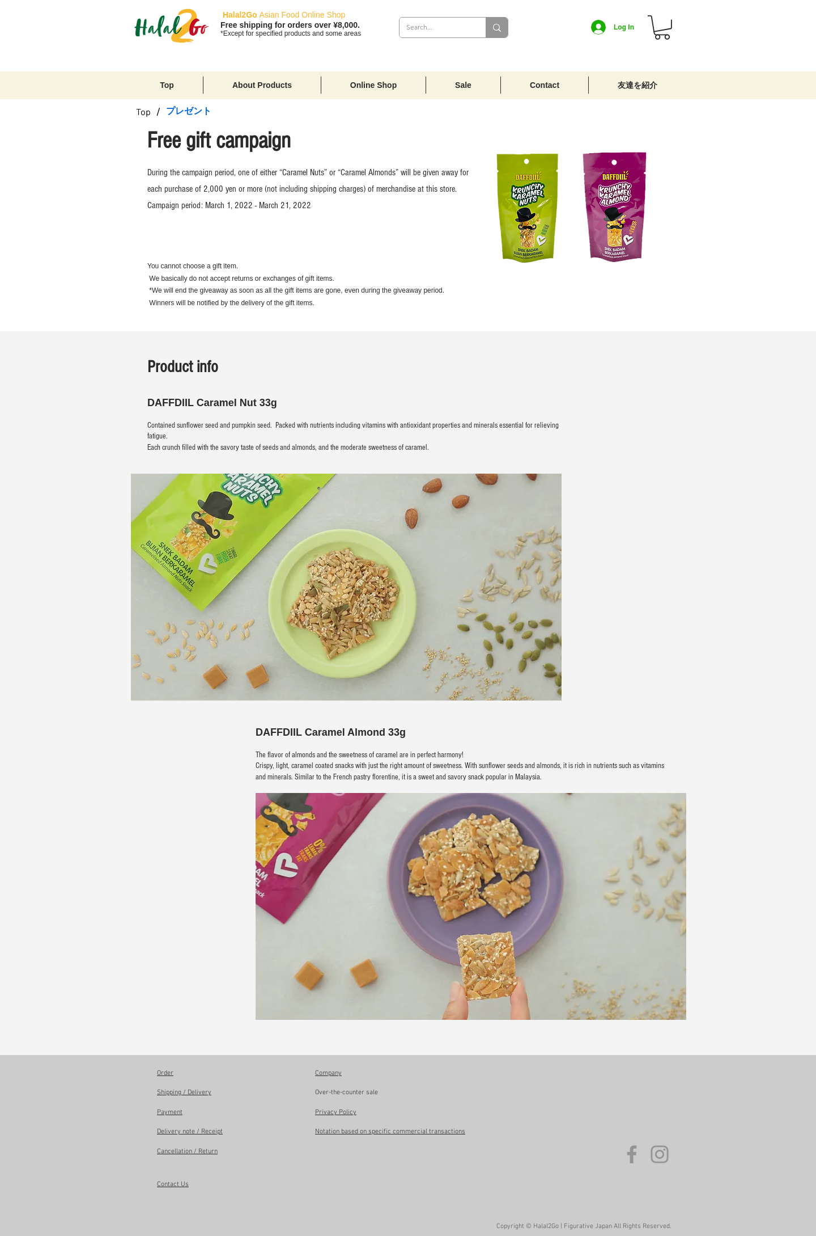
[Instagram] (660, 1154)
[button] (662, 27)
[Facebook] (632, 1154)
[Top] (143, 111)
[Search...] (434, 27)
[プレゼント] (188, 111)
